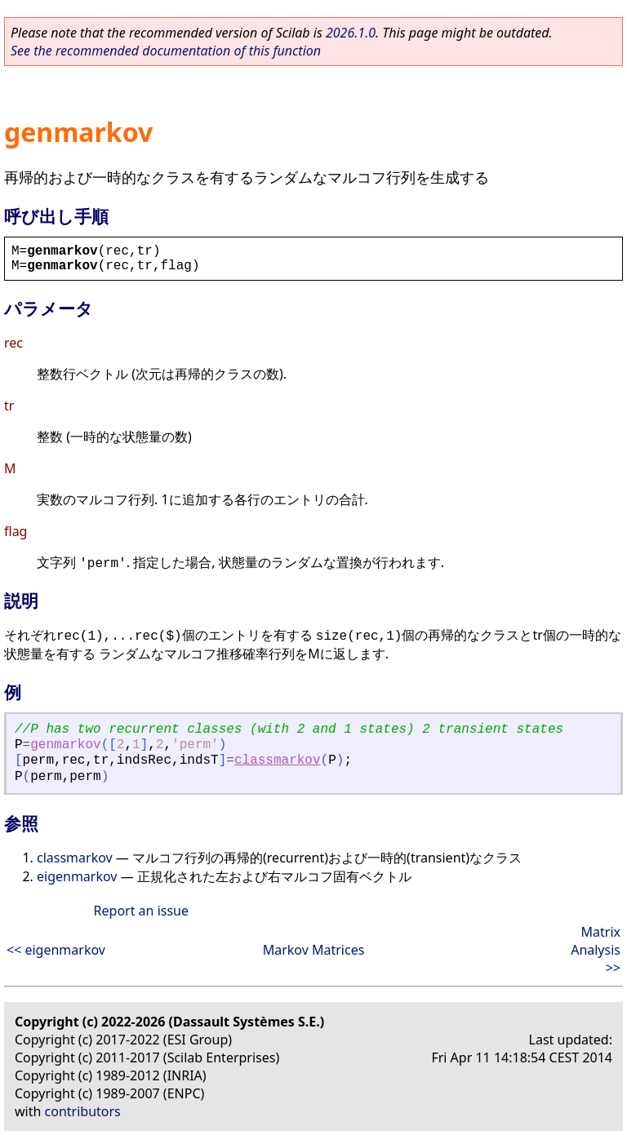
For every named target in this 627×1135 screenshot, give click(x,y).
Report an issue (141, 911)
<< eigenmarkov (56, 950)
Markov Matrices (314, 950)
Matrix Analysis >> (595, 950)
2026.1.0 (351, 33)
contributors (83, 1111)
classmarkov (277, 760)
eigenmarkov (77, 876)
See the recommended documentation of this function (166, 51)
